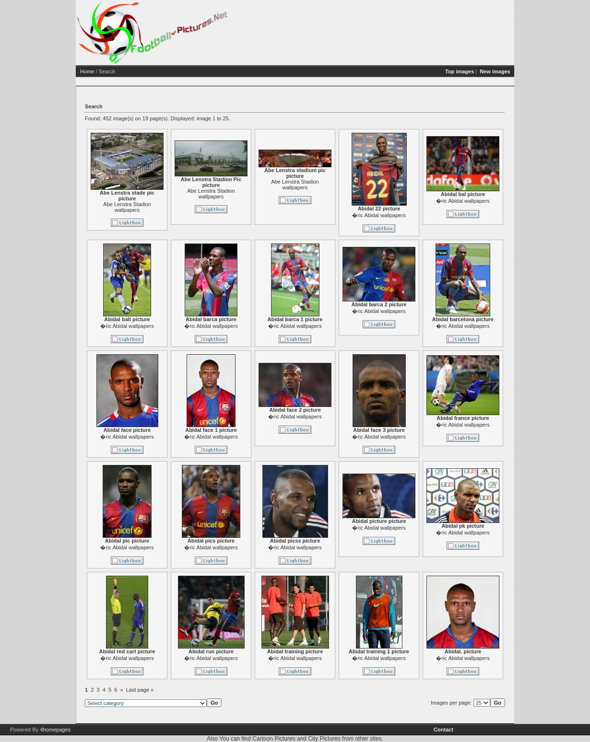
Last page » (140, 690)
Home (87, 71)
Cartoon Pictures (273, 738)
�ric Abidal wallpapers (378, 215)
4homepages (55, 729)
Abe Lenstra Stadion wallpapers (127, 207)
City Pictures (324, 738)
